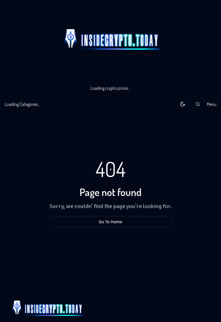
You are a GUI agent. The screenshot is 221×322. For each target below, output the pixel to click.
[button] (198, 104)
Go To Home (110, 221)
